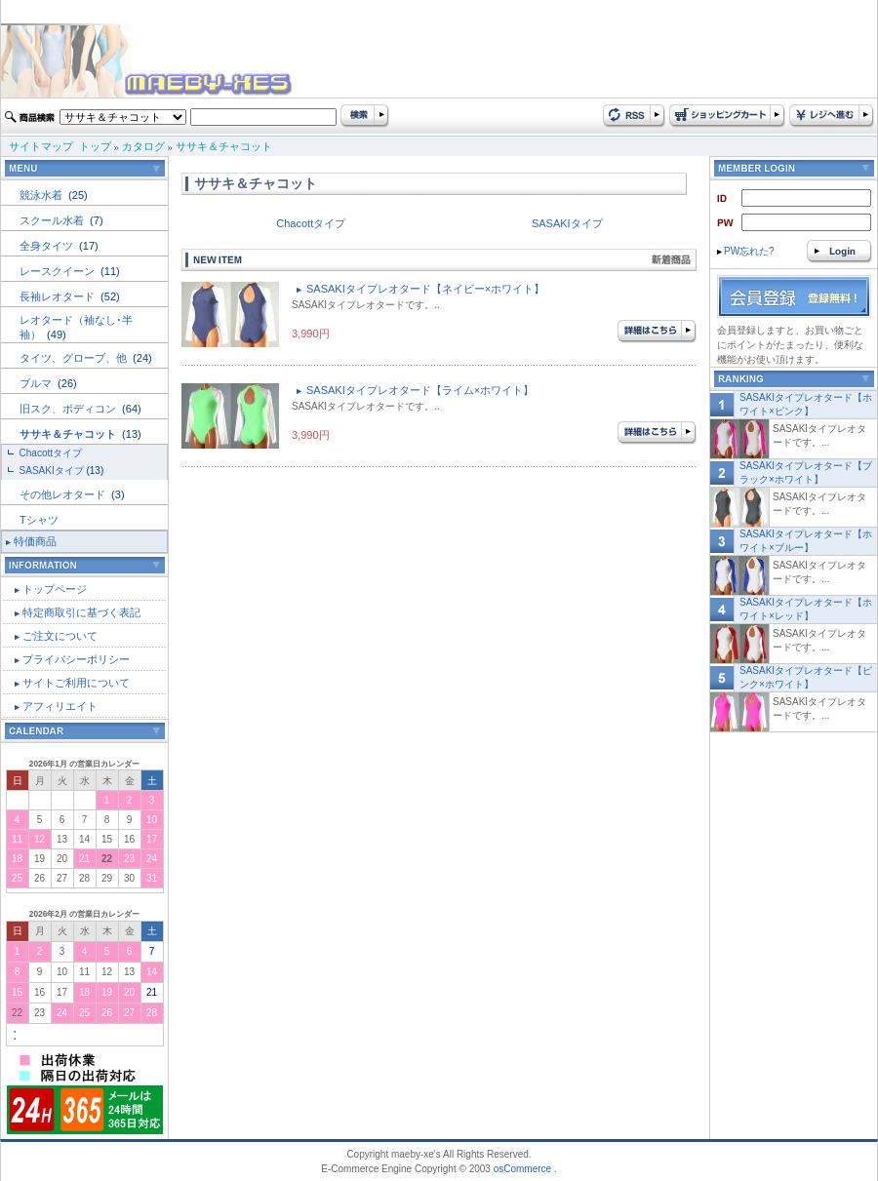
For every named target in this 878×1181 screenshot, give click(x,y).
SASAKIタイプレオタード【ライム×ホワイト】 (420, 390)
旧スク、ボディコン (69, 408)
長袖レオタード (59, 296)
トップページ (54, 589)
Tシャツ (39, 520)
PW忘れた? (746, 251)
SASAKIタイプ (52, 470)
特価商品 (35, 541)
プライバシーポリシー (76, 659)
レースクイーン (59, 271)
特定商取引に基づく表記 (81, 612)
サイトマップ (41, 146)
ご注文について (60, 636)
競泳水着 (42, 195)
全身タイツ (48, 246)
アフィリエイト (60, 706)
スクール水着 (53, 220)
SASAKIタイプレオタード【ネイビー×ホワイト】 (425, 289)
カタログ (143, 146)
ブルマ (37, 383)
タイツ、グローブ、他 (75, 358)
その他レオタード (64, 494)
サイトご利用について (76, 683)
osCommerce (522, 1168)
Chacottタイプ (51, 453)
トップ (95, 146)
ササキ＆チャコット (224, 146)
